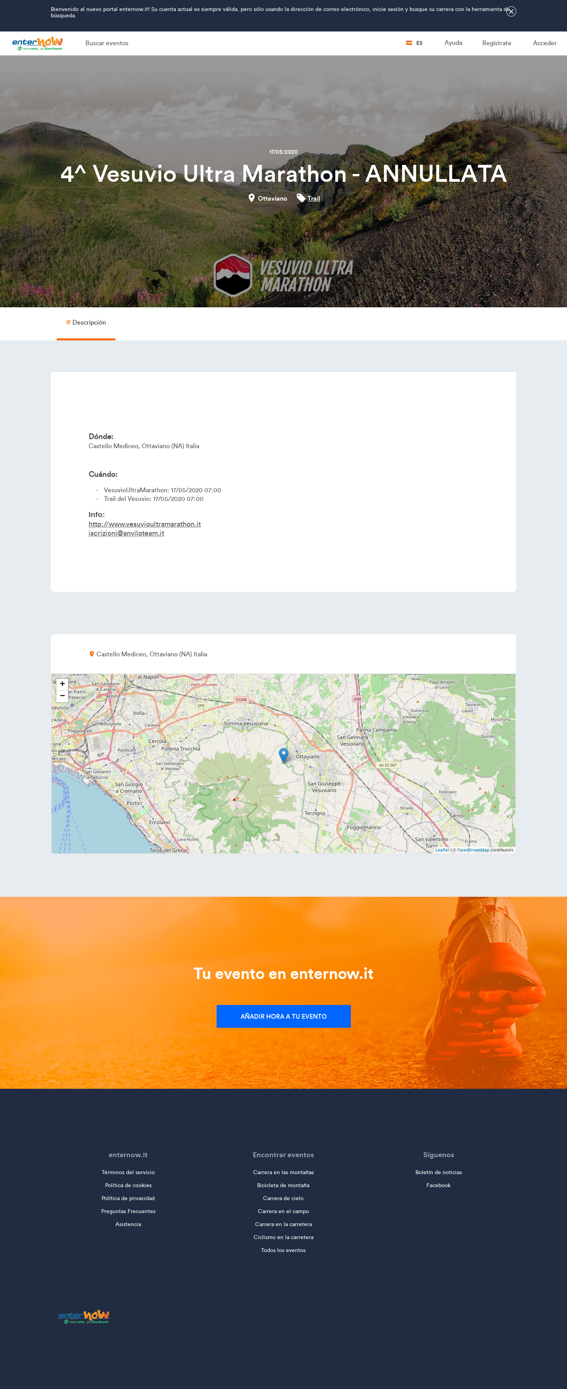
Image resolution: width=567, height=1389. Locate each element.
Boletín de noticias (438, 1172)
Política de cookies (128, 1185)
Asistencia (128, 1224)
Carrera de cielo (283, 1198)
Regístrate (496, 43)
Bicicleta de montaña (283, 1185)
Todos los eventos (283, 1250)
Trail (314, 198)
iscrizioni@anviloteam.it (126, 533)
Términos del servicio (128, 1172)
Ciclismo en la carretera (283, 1237)
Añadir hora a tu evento (284, 1016)
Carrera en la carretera (283, 1224)
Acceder (545, 43)
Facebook (438, 1185)
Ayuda (453, 42)
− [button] (62, 696)
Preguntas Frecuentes (128, 1211)
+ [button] (62, 685)
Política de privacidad (128, 1198)
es (414, 42)
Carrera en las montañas (283, 1172)
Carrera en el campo (283, 1211)
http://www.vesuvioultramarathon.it (145, 524)
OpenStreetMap (473, 850)
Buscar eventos (106, 43)
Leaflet (442, 850)
